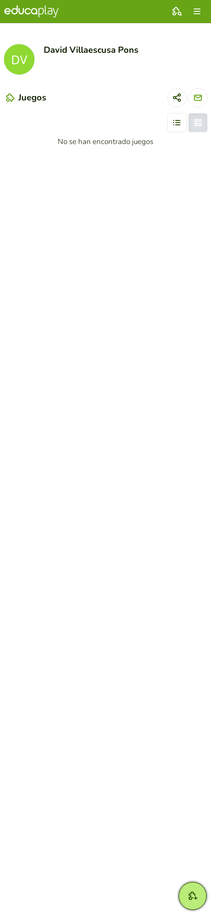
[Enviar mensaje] (198, 97)
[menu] (197, 11)
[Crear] (193, 896)
